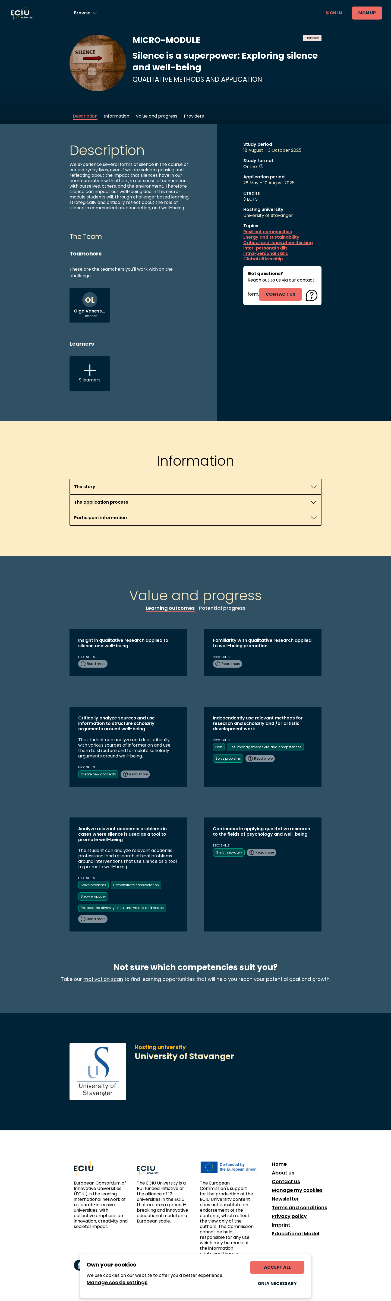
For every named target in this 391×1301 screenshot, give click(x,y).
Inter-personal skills (265, 248)
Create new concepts (98, 774)
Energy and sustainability (271, 237)
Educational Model (295, 1233)
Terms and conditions (299, 1207)
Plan (218, 747)
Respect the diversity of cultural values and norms (122, 907)
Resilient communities (267, 232)
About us (283, 1173)
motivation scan (103, 979)
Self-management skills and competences (265, 747)
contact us (280, 294)
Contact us (286, 1181)
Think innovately (228, 852)
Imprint (281, 1225)
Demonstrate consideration (136, 885)
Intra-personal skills (265, 253)
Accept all (277, 1267)
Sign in (334, 13)
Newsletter (285, 1199)
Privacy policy (289, 1216)
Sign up (367, 13)
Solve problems (228, 758)
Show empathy (93, 896)
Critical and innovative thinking (278, 242)
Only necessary (277, 1283)
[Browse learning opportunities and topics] (85, 13)
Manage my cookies (297, 1190)
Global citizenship (263, 259)
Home (279, 1164)
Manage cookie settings (117, 1282)
